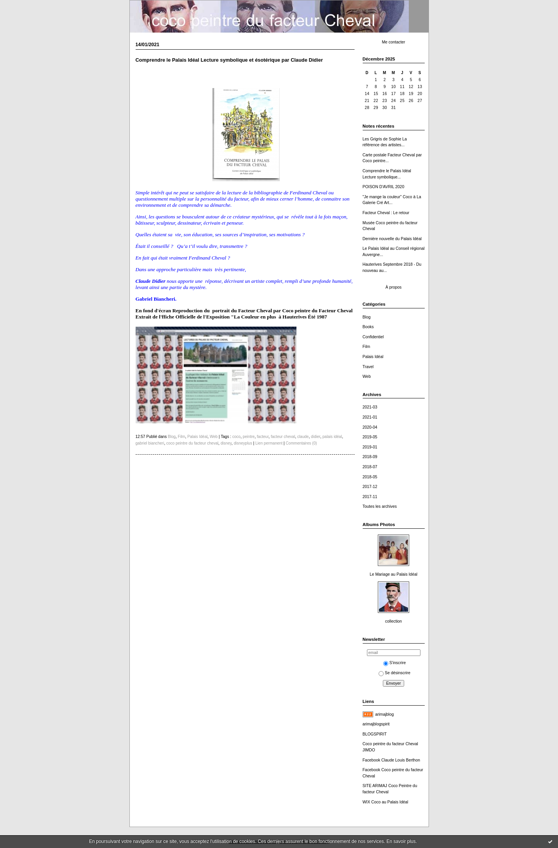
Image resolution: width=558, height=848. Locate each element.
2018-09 (370, 457)
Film (366, 346)
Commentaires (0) (301, 443)
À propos (394, 287)
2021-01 (370, 417)
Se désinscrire (394, 673)
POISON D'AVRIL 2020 (384, 187)
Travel (368, 367)
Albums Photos (379, 524)
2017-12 (370, 487)
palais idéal (332, 436)
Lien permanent (268, 443)
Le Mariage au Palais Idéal (393, 574)
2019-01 (370, 447)
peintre (249, 436)
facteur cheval (283, 436)
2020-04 (370, 427)
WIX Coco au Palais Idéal (385, 802)
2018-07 (370, 467)
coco (236, 436)
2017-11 (370, 497)
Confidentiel (373, 337)
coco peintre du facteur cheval (192, 443)
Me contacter (393, 42)
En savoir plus (400, 841)
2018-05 (370, 477)
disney (225, 443)
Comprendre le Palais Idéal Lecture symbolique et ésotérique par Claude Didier (229, 60)
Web (367, 376)
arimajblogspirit (376, 724)
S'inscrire (394, 663)
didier (315, 436)
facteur (263, 436)
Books (368, 327)
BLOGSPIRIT (375, 734)
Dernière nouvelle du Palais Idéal (392, 239)
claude (303, 436)
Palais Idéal (373, 357)
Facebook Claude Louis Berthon (391, 760)
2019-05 (370, 437)
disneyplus (243, 443)
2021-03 (370, 407)
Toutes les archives (380, 506)
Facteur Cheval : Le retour (386, 213)
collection (393, 621)
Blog (367, 317)
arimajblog (384, 714)
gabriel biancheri (150, 443)
